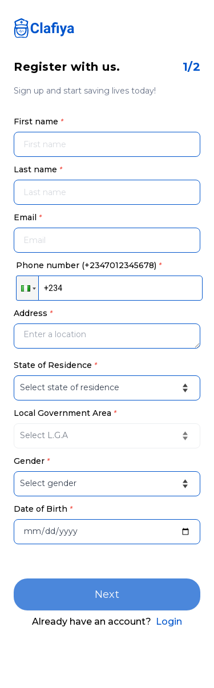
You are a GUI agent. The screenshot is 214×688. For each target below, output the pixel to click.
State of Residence (55, 365)
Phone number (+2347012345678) (88, 265)
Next (107, 594)
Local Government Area (65, 413)
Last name (38, 169)
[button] (27, 288)
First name (38, 121)
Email (28, 217)
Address (33, 313)
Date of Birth (43, 509)
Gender (32, 461)
